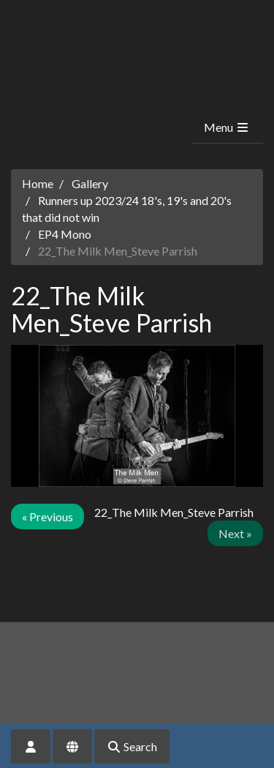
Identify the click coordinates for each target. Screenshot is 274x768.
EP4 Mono (64, 234)
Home (37, 183)
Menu (227, 127)
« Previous (47, 516)
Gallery (90, 183)
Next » (235, 533)
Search (132, 746)
